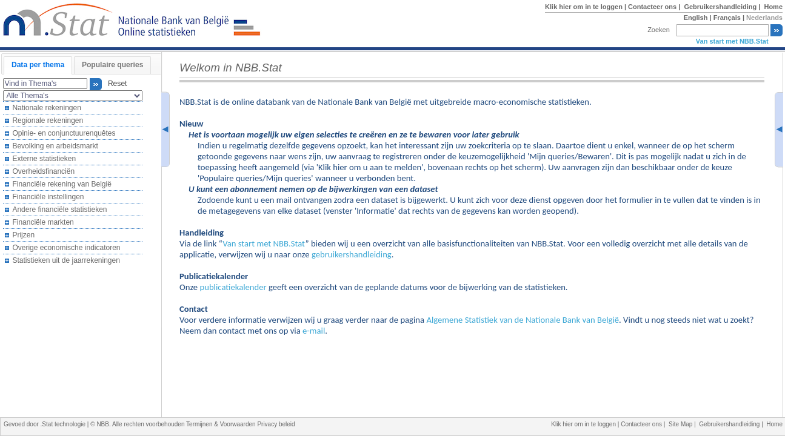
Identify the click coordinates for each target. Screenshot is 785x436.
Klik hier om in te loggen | (586, 6)
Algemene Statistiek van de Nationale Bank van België (522, 319)
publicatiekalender (232, 287)
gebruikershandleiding (352, 254)
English (696, 17)
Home (773, 6)
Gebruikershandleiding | (723, 6)
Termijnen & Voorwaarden (221, 424)
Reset (115, 84)
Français (727, 17)
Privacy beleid (276, 424)
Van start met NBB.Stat (732, 41)
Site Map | (684, 424)
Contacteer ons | (655, 6)
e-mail (313, 330)
